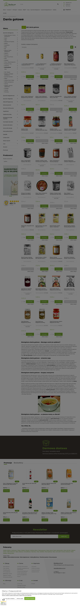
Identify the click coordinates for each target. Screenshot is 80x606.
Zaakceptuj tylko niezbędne (8, 598)
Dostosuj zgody (20, 598)
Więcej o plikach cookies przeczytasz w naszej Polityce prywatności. (17, 595)
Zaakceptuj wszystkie (29, 598)
